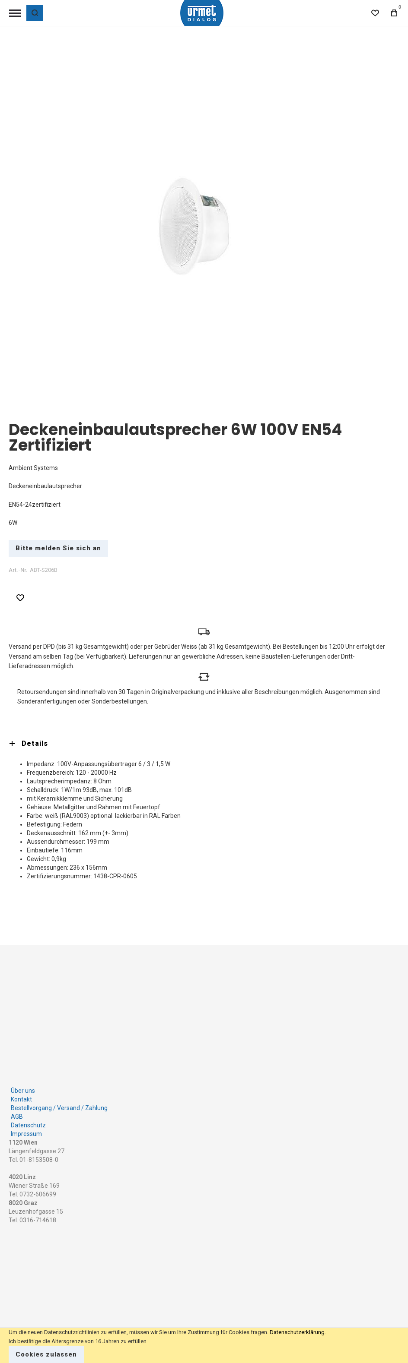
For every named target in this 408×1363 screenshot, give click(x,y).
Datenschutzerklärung (297, 1332)
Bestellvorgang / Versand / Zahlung (59, 1105)
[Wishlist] (375, 13)
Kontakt (21, 1097)
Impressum (26, 1131)
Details (35, 743)
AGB (17, 1114)
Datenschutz (28, 1123)
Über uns (23, 1088)
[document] (204, 1345)
